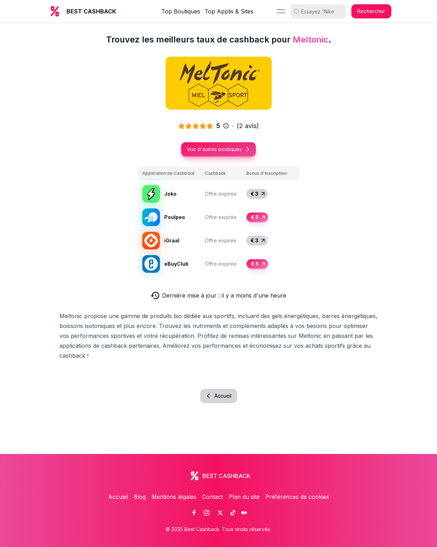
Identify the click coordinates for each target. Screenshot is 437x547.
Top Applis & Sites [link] (229, 11)
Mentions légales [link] (173, 496)
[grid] (218, 221)
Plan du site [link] (244, 496)
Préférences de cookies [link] (297, 496)
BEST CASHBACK (91, 11)
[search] (321, 11)
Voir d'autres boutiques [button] (218, 149)
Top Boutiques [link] (180, 11)
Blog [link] (140, 496)
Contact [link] (212, 496)
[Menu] (281, 11)
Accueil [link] (118, 496)
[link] (193, 513)
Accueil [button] (218, 396)
